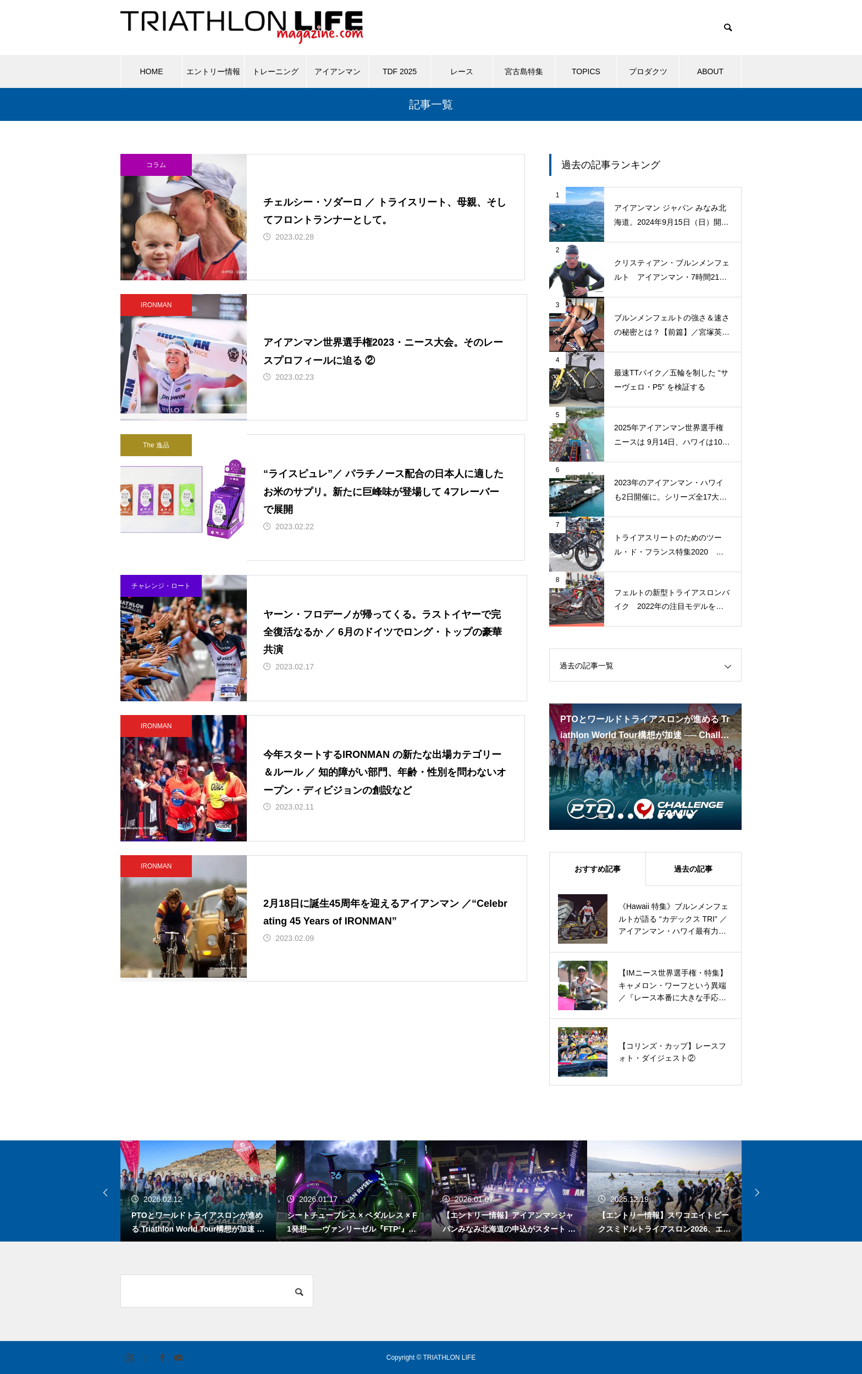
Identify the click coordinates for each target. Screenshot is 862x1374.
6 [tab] (651, 816)
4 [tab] (631, 816)
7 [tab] (660, 816)
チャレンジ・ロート (161, 610)
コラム (156, 165)
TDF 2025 (400, 71)
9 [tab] (680, 816)
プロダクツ (648, 71)
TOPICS (586, 71)
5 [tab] (641, 816)
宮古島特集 (524, 71)
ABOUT (710, 71)
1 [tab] (601, 816)
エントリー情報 (213, 71)
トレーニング (275, 71)
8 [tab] (670, 816)
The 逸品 (156, 462)
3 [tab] (621, 816)
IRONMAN (156, 313)
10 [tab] (690, 816)
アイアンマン (337, 71)
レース (461, 71)
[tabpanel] (645, 766)
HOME (151, 71)
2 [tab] (611, 816)
